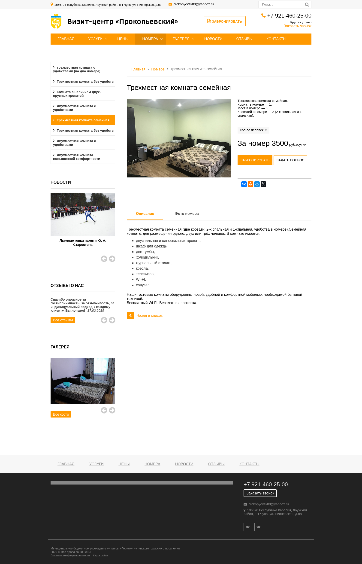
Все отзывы (63, 320)
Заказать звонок (297, 26)
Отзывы (244, 39)
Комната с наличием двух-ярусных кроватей (77, 94)
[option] (83, 225)
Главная (65, 39)
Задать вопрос (291, 160)
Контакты (276, 39)
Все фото (61, 414)
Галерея (181, 39)
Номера (150, 39)
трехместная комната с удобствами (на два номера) (76, 69)
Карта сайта (100, 555)
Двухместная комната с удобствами (74, 108)
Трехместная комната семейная (83, 120)
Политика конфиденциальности (70, 555)
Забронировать (224, 21)
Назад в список (145, 315)
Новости (213, 39)
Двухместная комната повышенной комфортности (76, 157)
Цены (122, 39)
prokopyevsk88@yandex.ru (193, 4)
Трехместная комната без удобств (85, 81)
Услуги (95, 39)
